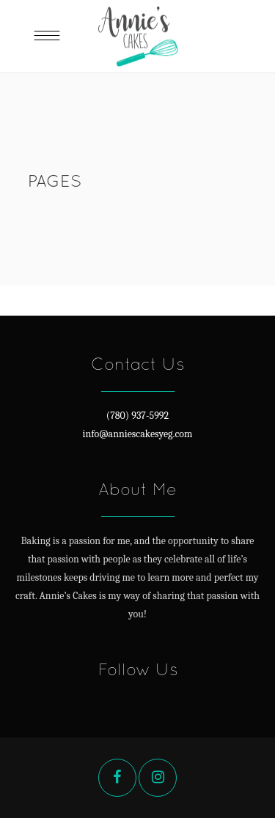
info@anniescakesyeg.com (138, 434)
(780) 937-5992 (137, 415)
